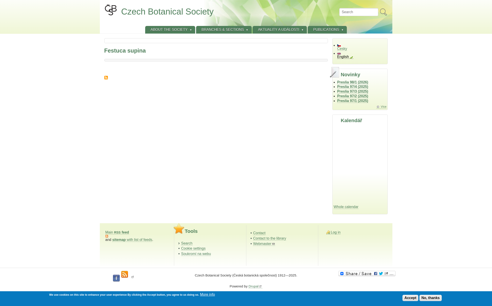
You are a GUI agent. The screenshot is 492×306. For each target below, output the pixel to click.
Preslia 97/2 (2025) (352, 96)
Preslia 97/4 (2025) (352, 87)
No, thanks (430, 298)
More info (207, 294)
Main (117, 232)
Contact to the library (269, 238)
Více (384, 106)
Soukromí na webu (196, 254)
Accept (410, 298)
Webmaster (264, 244)
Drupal (255, 286)
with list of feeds (132, 240)
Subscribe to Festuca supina (106, 77)
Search (187, 243)
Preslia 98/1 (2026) (352, 82)
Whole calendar (346, 207)
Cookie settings (193, 248)
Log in (336, 232)
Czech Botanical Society (167, 11)
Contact (259, 233)
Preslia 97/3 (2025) (352, 91)
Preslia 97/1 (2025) (352, 101)
